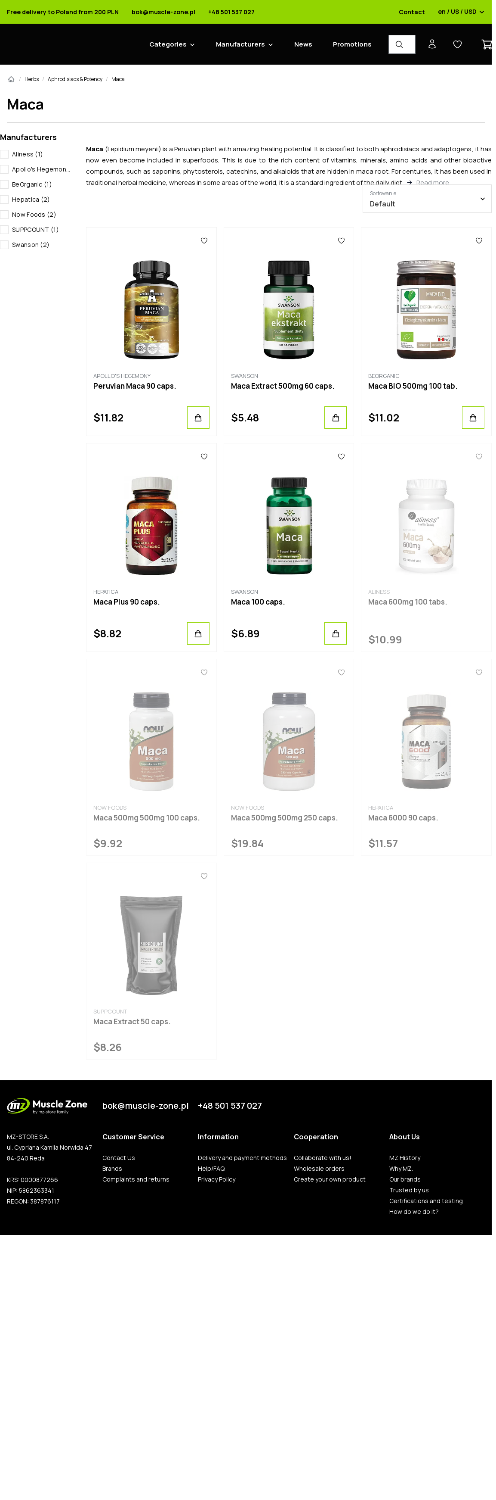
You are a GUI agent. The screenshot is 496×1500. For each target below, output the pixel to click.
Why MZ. (401, 1169)
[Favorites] (204, 240)
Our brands (405, 1179)
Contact (412, 12)
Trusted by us (409, 1190)
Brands (112, 1169)
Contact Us (118, 1158)
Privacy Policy (216, 1179)
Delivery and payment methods (242, 1158)
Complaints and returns (135, 1179)
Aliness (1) (27, 154)
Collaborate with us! (322, 1158)
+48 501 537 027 (231, 12)
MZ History (404, 1158)
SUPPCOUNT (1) (35, 229)
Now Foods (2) (34, 214)
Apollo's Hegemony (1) (42, 169)
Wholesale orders (319, 1169)
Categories (168, 44)
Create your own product (330, 1179)
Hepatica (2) (31, 199)
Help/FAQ (211, 1169)
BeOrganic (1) (32, 184)
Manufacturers (240, 44)
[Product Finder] (402, 44)
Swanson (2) (30, 244)
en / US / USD (461, 12)
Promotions (352, 44)
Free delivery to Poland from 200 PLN (63, 12)
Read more (432, 182)
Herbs (32, 79)
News (303, 44)
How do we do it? (414, 1212)
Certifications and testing (426, 1201)
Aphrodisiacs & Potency (75, 79)
